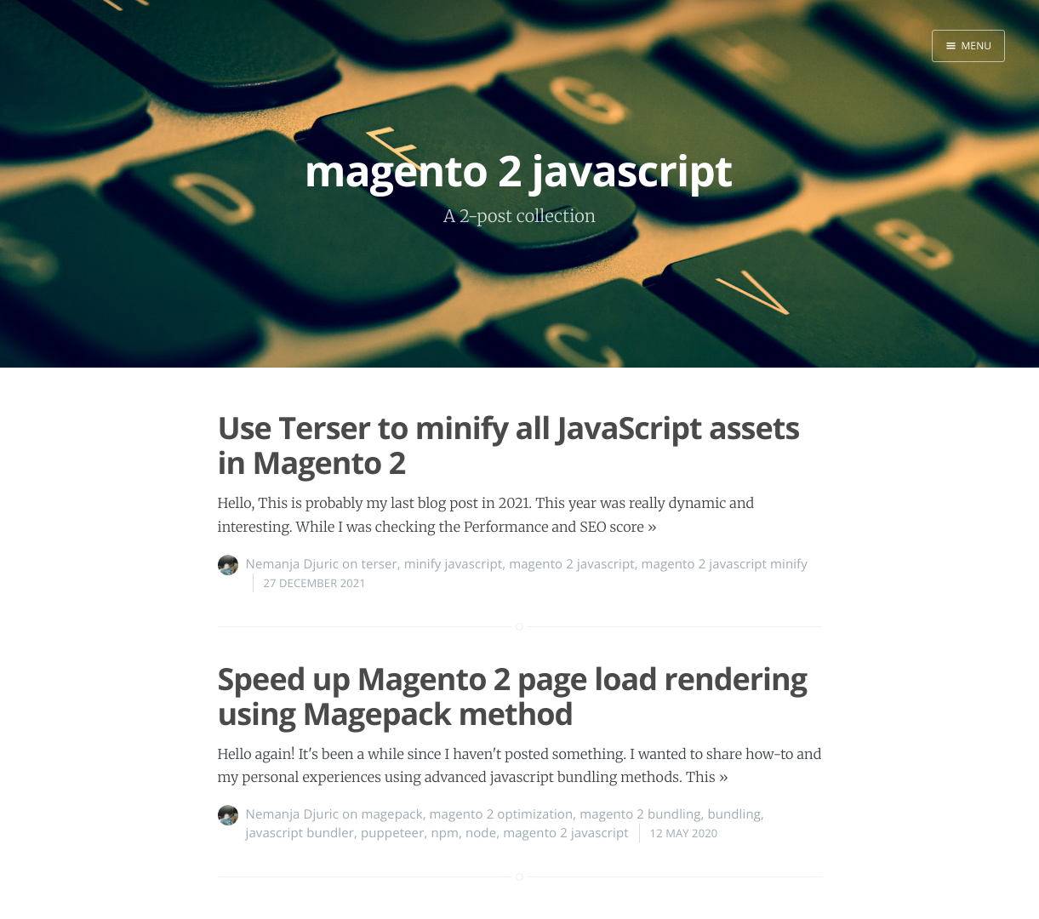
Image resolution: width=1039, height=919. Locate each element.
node (480, 833)
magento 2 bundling (639, 814)
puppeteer (392, 833)
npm (445, 833)
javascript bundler (300, 833)
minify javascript (453, 564)
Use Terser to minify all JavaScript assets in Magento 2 (509, 445)
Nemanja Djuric (293, 564)
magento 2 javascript (571, 564)
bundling (733, 814)
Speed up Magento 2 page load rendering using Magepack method (513, 696)
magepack (391, 814)
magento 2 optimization (502, 814)
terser (379, 564)
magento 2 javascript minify (725, 564)
